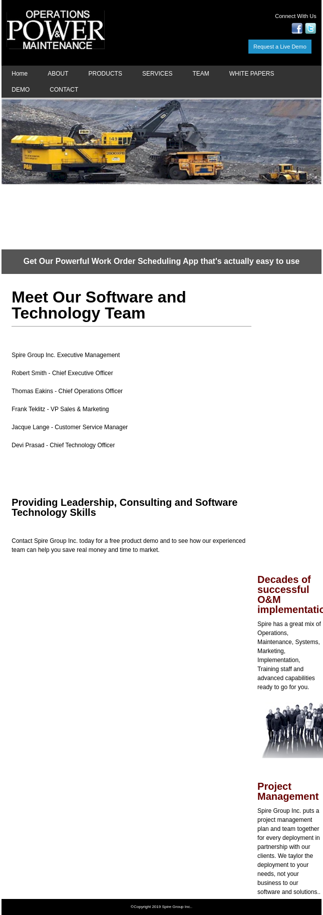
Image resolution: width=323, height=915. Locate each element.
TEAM (200, 73)
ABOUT (58, 73)
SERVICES (157, 73)
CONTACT (64, 89)
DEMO (21, 89)
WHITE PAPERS (251, 73)
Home (20, 73)
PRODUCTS (105, 73)
